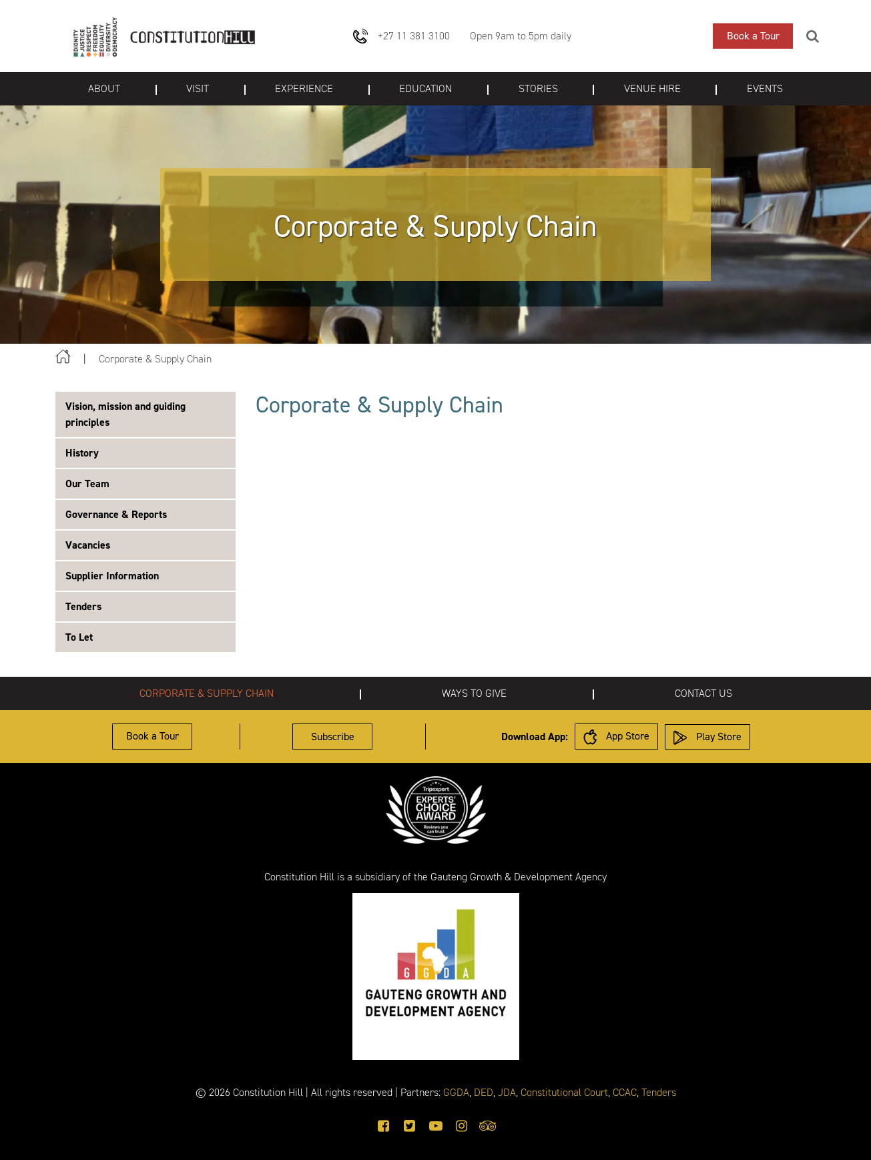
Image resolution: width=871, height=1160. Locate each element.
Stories (538, 88)
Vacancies (87, 545)
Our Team (87, 484)
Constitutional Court (564, 1092)
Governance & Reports (116, 514)
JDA (507, 1092)
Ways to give (474, 693)
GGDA (456, 1092)
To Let (79, 637)
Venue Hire (652, 88)
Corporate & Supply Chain (206, 693)
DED (483, 1092)
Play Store (707, 737)
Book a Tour (753, 36)
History (82, 453)
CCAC (625, 1092)
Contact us (703, 693)
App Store (616, 737)
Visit (197, 88)
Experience (304, 88)
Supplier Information (112, 576)
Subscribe (332, 737)
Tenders (83, 606)
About (104, 88)
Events (765, 88)
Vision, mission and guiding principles (125, 414)
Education (425, 88)
